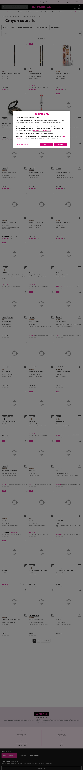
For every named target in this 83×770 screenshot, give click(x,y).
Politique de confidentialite (42, 130)
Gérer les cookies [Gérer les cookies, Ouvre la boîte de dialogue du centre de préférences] (22, 144)
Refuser (46, 144)
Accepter (60, 144)
